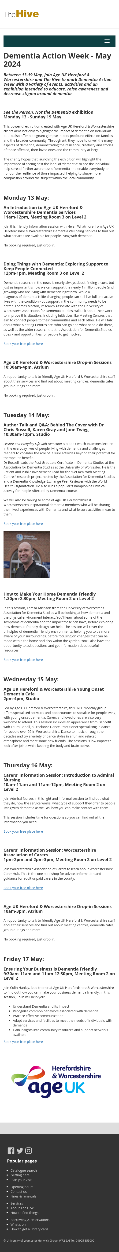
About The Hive (22, 1208)
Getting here (20, 1175)
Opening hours (22, 1187)
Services (17, 1203)
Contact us (19, 1191)
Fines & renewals (23, 1196)
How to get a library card (29, 1229)
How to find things (24, 1212)
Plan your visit (21, 1180)
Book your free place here (23, 343)
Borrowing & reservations (30, 1219)
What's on (18, 1224)
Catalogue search (24, 1170)
